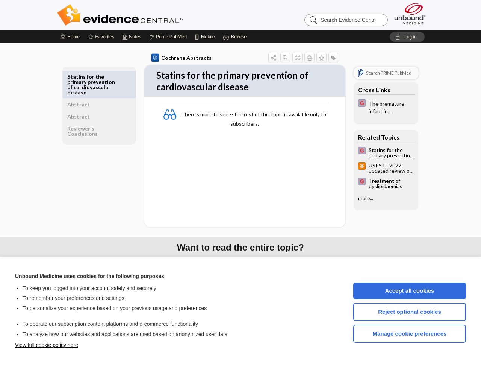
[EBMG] (384, 107)
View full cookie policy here (46, 345)
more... (364, 198)
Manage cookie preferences (410, 333)
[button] (236, 36)
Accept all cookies (409, 290)
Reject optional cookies (409, 312)
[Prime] (168, 36)
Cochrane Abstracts (180, 57)
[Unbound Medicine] (410, 14)
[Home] (70, 36)
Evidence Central (150, 15)
